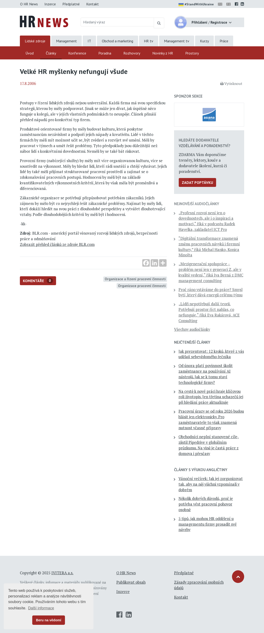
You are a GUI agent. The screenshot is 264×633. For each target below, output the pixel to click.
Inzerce (50, 4)
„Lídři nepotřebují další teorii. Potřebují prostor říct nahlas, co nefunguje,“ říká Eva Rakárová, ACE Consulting (209, 312)
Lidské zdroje (35, 41)
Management (66, 41)
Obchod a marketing (117, 41)
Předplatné (71, 4)
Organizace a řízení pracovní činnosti (135, 278)
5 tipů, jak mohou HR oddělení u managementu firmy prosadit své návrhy (207, 524)
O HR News (29, 4)
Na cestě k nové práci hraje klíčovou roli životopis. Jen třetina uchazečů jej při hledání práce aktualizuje (210, 397)
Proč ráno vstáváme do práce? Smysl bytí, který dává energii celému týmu (210, 292)
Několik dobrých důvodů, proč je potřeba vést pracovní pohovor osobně (205, 504)
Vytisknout (231, 83)
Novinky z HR (162, 53)
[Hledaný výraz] (117, 22)
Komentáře (38, 281)
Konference (77, 53)
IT (89, 41)
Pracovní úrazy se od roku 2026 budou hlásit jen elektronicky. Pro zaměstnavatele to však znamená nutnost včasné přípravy (211, 419)
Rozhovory (131, 53)
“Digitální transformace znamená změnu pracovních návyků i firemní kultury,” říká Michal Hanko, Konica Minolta (209, 247)
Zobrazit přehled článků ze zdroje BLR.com (57, 244)
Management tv (176, 41)
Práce (224, 41)
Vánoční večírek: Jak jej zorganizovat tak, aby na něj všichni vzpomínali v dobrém (210, 484)
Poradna (104, 53)
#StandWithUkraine (196, 4)
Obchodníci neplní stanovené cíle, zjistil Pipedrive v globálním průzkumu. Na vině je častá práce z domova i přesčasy (208, 445)
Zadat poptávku (197, 182)
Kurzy (204, 41)
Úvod (29, 53)
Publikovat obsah (131, 582)
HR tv (148, 41)
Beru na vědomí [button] (48, 620)
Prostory (192, 53)
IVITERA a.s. (62, 572)
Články (51, 53)
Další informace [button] (41, 608)
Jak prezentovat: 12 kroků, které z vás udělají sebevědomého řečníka (211, 354)
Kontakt (92, 4)
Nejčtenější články (192, 342)
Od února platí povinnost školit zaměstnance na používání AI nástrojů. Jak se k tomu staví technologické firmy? (205, 374)
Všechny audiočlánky (192, 329)
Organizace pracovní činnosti (142, 285)
